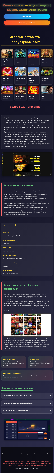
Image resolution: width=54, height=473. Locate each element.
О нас (27, 458)
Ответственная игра (39, 454)
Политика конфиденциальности (10, 454)
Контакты (49, 454)
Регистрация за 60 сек (27, 23)
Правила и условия (26, 454)
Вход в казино (27, 16)
